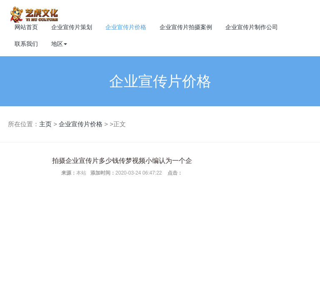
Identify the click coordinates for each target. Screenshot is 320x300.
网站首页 (26, 27)
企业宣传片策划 (71, 27)
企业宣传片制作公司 (251, 27)
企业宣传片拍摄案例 (186, 27)
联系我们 (26, 43)
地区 (59, 43)
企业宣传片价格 (125, 27)
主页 (45, 124)
